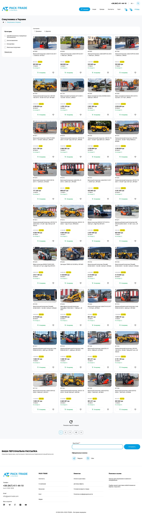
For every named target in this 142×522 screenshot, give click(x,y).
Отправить (132, 447)
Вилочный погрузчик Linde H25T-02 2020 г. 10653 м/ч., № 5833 (98, 391)
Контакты (111, 9)
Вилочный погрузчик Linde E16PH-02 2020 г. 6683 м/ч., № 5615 (44, 391)
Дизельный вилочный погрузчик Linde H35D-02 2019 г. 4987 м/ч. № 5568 (44, 349)
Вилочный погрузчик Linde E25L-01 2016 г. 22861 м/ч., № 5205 (70, 180)
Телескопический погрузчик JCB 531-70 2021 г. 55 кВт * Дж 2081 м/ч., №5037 (99, 138)
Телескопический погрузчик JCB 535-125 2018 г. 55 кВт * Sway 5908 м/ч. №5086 (126, 139)
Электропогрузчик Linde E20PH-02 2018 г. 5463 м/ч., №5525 (99, 54)
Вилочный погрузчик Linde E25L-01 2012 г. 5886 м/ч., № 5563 (98, 349)
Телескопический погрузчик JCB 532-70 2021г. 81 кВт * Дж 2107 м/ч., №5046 (72, 138)
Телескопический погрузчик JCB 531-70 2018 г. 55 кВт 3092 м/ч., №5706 (72, 391)
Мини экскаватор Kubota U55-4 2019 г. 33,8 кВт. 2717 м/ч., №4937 (126, 96)
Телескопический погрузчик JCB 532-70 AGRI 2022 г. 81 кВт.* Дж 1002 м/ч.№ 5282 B (45, 224)
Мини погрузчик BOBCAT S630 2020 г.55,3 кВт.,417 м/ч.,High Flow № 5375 (44, 265)
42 (76, 432)
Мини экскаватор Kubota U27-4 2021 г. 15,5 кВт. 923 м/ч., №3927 (71, 96)
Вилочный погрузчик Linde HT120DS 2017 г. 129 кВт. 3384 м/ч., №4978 (44, 138)
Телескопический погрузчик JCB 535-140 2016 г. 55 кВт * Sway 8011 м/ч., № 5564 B (126, 350)
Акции (94, 9)
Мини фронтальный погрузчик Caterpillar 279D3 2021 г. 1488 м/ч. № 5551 (71, 308)
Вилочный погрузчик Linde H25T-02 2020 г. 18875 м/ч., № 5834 (125, 391)
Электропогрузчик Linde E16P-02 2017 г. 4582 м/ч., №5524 (71, 54)
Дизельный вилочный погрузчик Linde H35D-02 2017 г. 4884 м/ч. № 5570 (71, 349)
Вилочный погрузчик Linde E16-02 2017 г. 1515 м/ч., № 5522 (99, 307)
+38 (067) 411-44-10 (118, 3)
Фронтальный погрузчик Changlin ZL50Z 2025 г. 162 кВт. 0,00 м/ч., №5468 (127, 265)
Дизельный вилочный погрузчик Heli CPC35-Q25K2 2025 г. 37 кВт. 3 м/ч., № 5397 (126, 224)
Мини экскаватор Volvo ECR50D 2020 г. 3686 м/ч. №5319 (99, 96)
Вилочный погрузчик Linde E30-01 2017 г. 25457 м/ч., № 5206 (99, 180)
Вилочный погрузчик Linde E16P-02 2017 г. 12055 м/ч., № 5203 (43, 180)
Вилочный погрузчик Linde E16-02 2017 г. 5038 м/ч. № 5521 (44, 54)
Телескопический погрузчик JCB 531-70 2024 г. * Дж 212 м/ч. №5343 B (72, 223)
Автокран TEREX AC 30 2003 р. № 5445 (71, 264)
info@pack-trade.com (10, 496)
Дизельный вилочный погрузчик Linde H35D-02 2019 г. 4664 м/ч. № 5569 (126, 307)
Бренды (102, 9)
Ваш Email (76, 443)
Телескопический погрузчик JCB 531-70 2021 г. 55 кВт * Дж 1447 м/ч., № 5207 (127, 180)
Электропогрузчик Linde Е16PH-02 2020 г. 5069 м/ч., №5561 (127, 54)
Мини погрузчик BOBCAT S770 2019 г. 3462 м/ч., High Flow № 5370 (99, 223)
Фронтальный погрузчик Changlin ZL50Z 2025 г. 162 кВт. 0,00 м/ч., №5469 (45, 307)
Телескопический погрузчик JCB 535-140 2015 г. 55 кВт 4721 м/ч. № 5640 (44, 96)
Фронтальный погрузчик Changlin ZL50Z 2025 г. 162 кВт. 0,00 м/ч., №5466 (99, 265)
